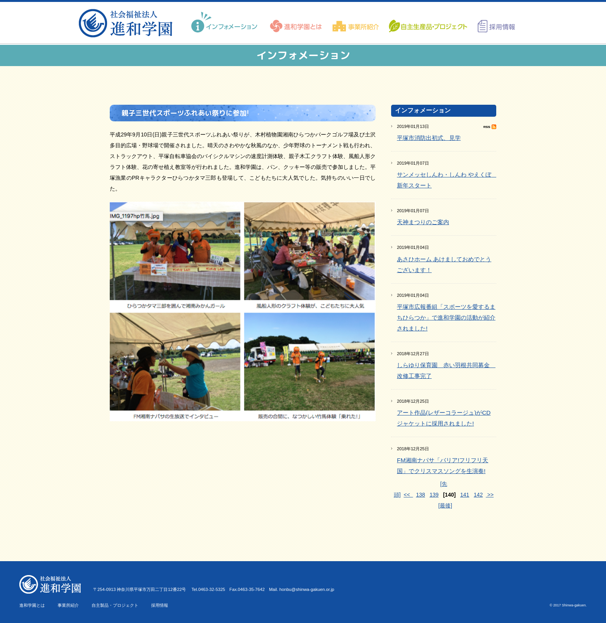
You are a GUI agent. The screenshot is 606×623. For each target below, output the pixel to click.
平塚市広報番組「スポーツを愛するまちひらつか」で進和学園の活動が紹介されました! (446, 317)
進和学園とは (32, 605)
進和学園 (128, 23)
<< (408, 495)
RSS (489, 126)
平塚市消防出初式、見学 (429, 137)
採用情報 (159, 605)
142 (478, 495)
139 (433, 495)
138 (420, 495)
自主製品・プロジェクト (115, 605)
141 (464, 495)
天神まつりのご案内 (423, 222)
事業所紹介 (68, 605)
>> (490, 495)
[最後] (445, 505)
